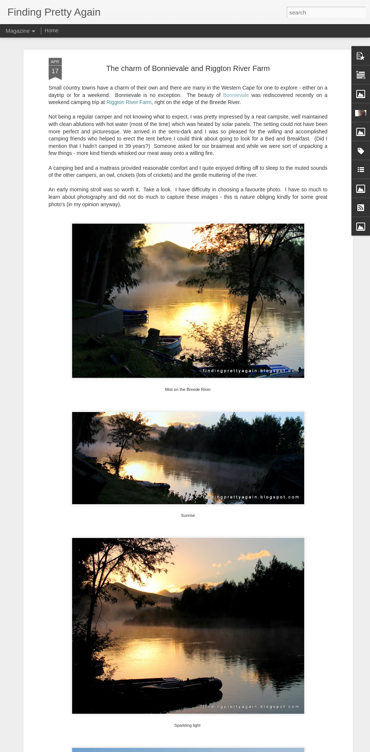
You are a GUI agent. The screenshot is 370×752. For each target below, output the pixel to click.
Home (51, 30)
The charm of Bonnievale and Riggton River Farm (188, 68)
